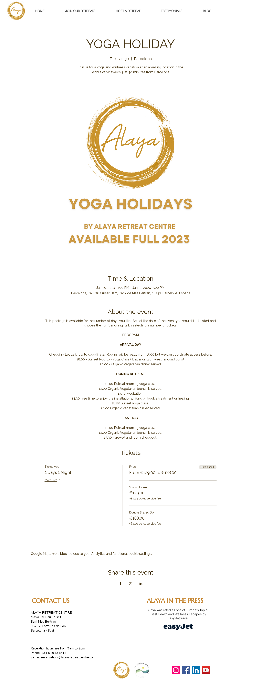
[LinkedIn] (196, 670)
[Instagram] (176, 670)
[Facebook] (186, 670)
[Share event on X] (131, 583)
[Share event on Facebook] (121, 583)
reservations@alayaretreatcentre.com (68, 657)
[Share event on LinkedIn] (141, 583)
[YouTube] (206, 670)
